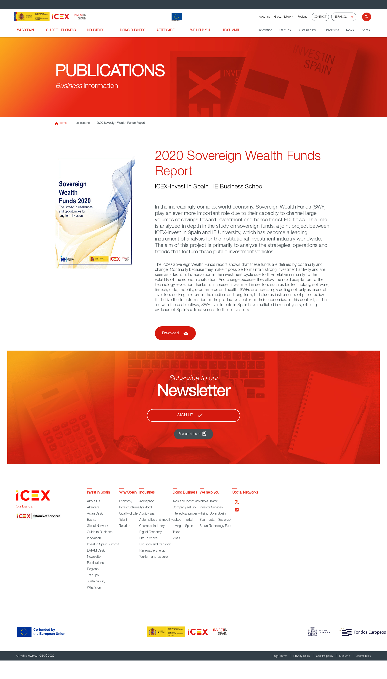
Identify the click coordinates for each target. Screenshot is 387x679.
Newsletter (94, 557)
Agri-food (145, 507)
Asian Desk (95, 513)
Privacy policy (302, 656)
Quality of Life (128, 513)
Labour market (183, 520)
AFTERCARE (165, 30)
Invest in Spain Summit (103, 544)
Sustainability (307, 30)
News (350, 30)
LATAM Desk (96, 550)
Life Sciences (148, 538)
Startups (285, 30)
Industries (146, 493)
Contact (320, 17)
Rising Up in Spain (213, 513)
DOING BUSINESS (132, 30)
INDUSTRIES (95, 30)
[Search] (363, 17)
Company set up (184, 507)
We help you (209, 493)
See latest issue (189, 434)
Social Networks (245, 493)
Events (365, 30)
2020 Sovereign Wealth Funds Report (121, 123)
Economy (125, 501)
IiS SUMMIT (231, 30)
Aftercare (93, 507)
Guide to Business (99, 532)
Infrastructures (129, 507)
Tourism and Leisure (153, 557)
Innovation (265, 30)
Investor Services (211, 507)
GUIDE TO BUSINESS (61, 30)
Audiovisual (147, 513)
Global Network (283, 17)
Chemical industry (151, 526)
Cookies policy (325, 656)
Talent (123, 520)
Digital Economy (150, 532)
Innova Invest (208, 501)
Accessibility (363, 656)
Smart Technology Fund (216, 526)
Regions (302, 17)
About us (264, 17)
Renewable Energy (152, 550)
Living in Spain (183, 526)
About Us (93, 501)
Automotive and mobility (156, 520)
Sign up (185, 415)
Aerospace (146, 501)
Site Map (345, 656)
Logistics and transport (155, 544)
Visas (176, 538)
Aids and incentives (186, 501)
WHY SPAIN (25, 30)
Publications (331, 30)
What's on (94, 587)
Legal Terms (280, 656)
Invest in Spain (98, 493)
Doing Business (185, 493)
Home (60, 123)
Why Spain (128, 493)
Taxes (176, 532)
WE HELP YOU (200, 30)
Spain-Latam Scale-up (215, 520)
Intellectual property (186, 513)
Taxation (124, 526)
